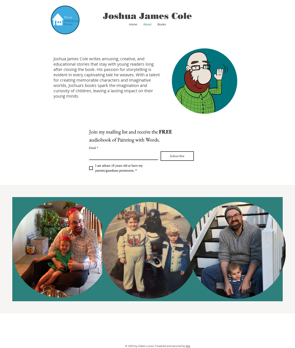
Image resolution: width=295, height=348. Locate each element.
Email (93, 148)
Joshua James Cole (147, 16)
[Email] (122, 155)
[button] (161, 24)
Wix (188, 346)
